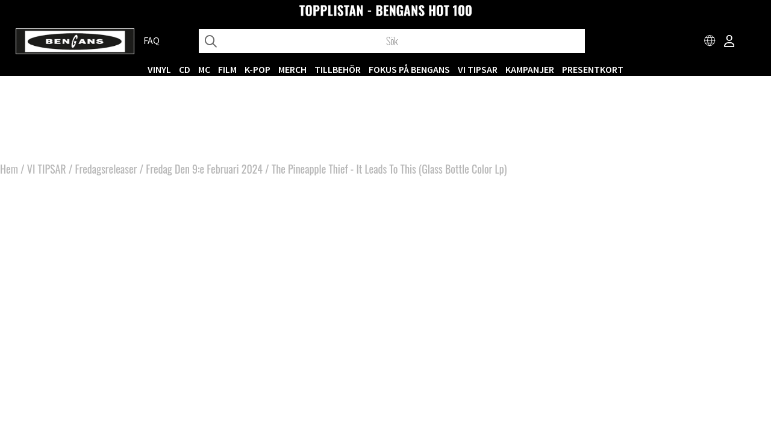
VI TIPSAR (478, 69)
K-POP (257, 69)
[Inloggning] (729, 42)
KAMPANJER (529, 69)
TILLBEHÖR (337, 69)
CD (184, 69)
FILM (227, 69)
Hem (9, 169)
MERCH (292, 69)
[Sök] (392, 41)
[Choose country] (710, 42)
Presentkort (592, 69)
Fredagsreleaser (106, 169)
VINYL (159, 69)
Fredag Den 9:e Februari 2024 (204, 169)
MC (204, 69)
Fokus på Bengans (409, 69)
